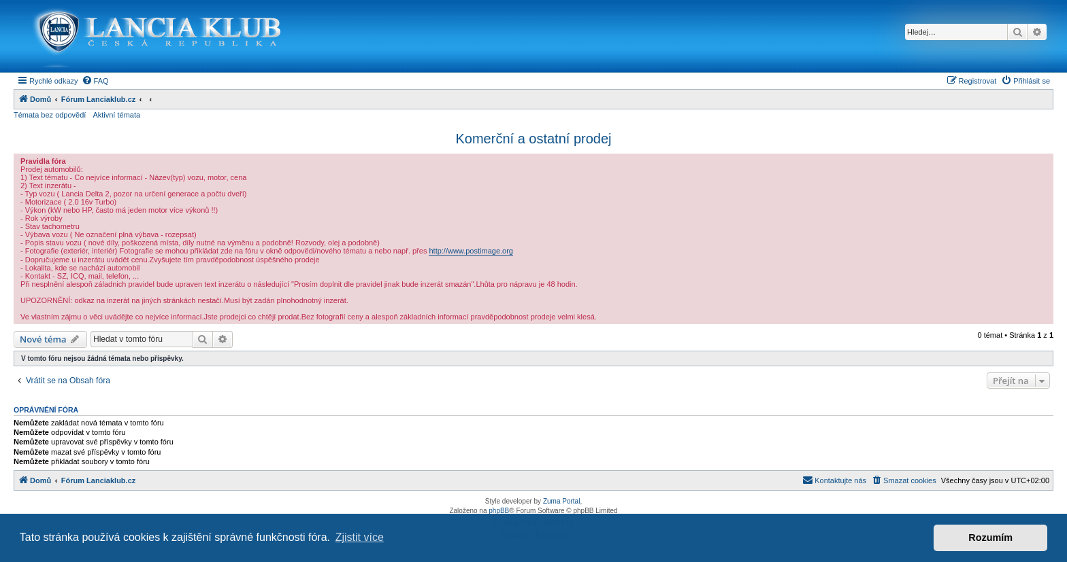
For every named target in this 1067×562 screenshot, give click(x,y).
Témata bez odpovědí (50, 115)
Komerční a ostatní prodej (533, 138)
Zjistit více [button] (359, 537)
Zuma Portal (561, 501)
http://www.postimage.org (471, 251)
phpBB (499, 510)
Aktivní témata (116, 115)
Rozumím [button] (990, 537)
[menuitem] (95, 81)
